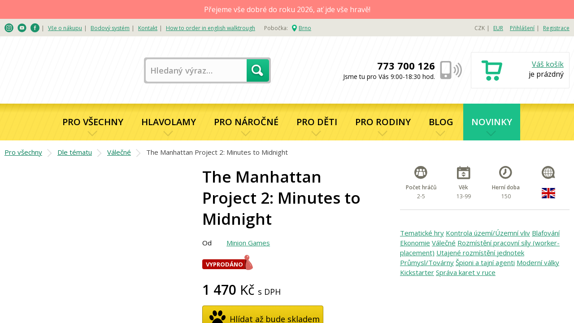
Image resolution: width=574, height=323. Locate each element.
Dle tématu (74, 152)
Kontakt (147, 28)
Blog (441, 122)
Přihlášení (522, 28)
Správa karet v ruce (466, 272)
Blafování (546, 232)
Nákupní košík (520, 71)
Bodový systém (110, 28)
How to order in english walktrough (210, 28)
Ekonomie (415, 242)
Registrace (556, 28)
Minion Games (248, 242)
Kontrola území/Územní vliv (488, 232)
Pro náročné (246, 122)
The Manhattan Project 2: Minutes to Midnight (217, 152)
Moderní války (538, 262)
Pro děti (316, 122)
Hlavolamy (168, 122)
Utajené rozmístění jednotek (480, 252)
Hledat (258, 70)
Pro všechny (92, 122)
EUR (498, 28)
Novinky (491, 122)
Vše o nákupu (65, 28)
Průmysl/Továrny (427, 262)
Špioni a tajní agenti (485, 262)
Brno (305, 28)
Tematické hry (422, 232)
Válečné (119, 152)
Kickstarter (417, 272)
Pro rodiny (383, 122)
